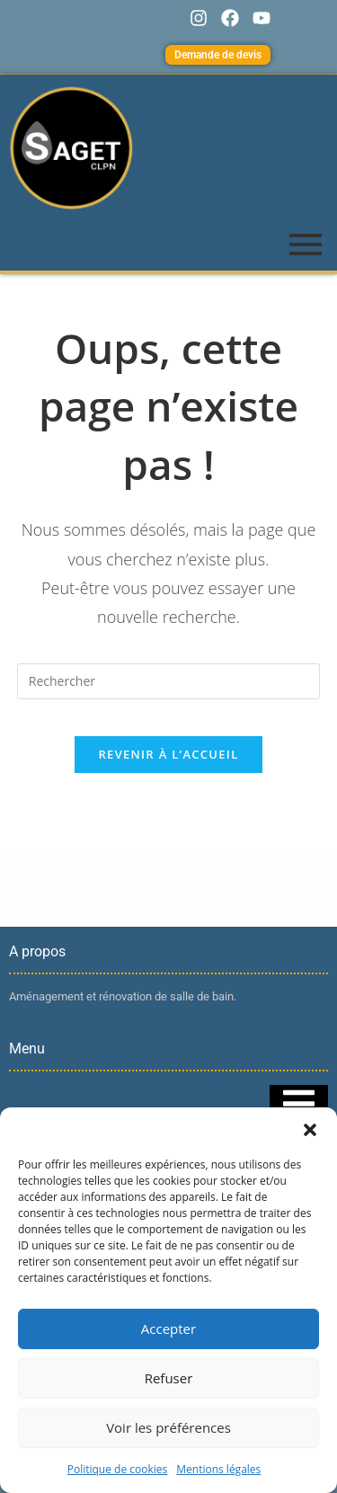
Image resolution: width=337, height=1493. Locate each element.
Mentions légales (218, 1469)
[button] (310, 1130)
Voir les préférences (168, 1427)
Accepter (168, 1328)
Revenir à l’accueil (168, 754)
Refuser (169, 1378)
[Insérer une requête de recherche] (169, 681)
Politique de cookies (117, 1469)
